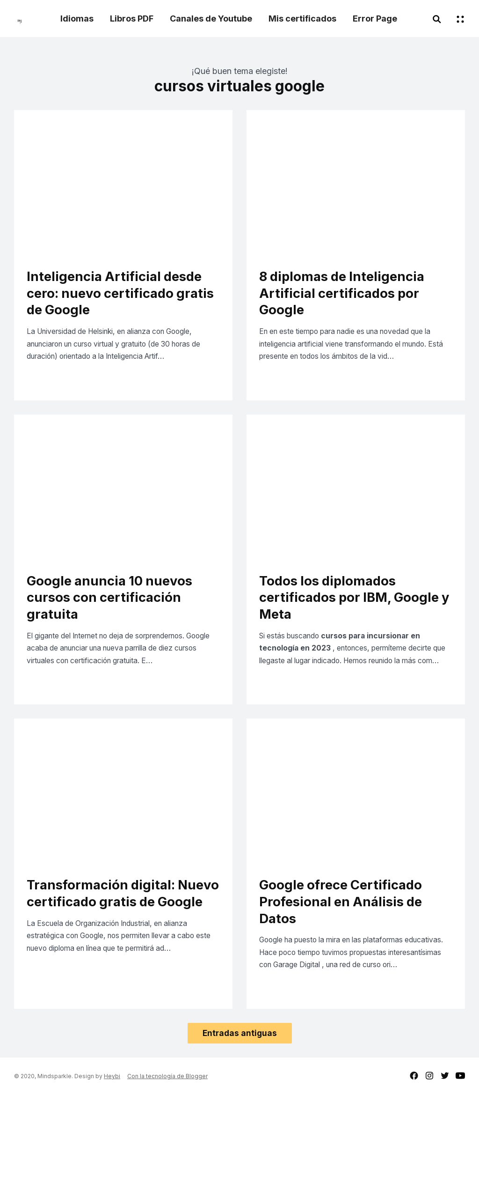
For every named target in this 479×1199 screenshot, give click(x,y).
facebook (414, 1180)
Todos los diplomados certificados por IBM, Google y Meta (337, 648)
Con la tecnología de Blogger (167, 1180)
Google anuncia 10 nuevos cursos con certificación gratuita (120, 648)
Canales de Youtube (211, 18)
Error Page (375, 18)
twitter (445, 1180)
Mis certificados (302, 18)
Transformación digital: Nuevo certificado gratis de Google (114, 979)
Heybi (112, 1180)
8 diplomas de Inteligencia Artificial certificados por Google (353, 296)
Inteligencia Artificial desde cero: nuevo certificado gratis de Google (102, 306)
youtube (460, 1180)
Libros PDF (131, 18)
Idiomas (77, 18)
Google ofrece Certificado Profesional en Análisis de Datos (352, 979)
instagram (429, 1180)
